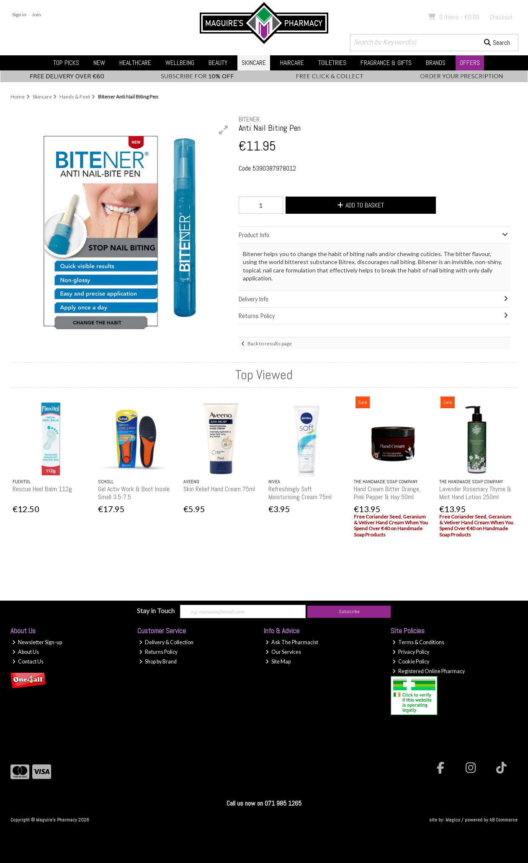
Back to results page (269, 343)
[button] (223, 130)
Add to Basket (360, 205)
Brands (436, 62)
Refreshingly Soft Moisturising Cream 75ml (300, 493)
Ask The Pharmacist (291, 642)
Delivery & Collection (166, 642)
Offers (470, 62)
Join (36, 14)
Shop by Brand (158, 661)
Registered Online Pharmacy (428, 671)
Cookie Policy (410, 661)
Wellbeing (179, 62)
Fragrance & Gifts (386, 62)
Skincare (254, 62)
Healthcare (135, 62)
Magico (453, 819)
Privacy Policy (410, 652)
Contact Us (28, 661)
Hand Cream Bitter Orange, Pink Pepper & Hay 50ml (387, 493)
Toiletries (332, 62)
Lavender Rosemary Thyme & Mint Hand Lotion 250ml (475, 493)
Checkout (501, 17)
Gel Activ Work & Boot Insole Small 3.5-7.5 (134, 493)
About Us (25, 652)
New (99, 62)
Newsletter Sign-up (37, 642)
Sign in (19, 14)
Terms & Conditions (418, 642)
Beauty (218, 62)
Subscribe (349, 611)
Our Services (283, 652)
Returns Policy (158, 652)
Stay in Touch (156, 610)
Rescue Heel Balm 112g (42, 489)
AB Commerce (503, 819)
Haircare (292, 62)
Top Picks (66, 62)
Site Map (278, 661)
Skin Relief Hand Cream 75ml (219, 489)
